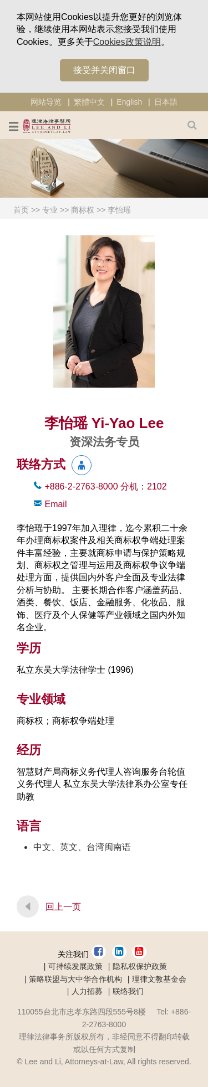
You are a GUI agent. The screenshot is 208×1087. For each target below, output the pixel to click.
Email (55, 504)
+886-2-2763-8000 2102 (105, 486)
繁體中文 (89, 101)
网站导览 (46, 101)
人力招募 (87, 991)
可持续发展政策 (75, 966)
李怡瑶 (119, 209)
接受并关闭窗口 (104, 70)
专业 (50, 209)
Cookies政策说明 (127, 42)
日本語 (165, 101)
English (129, 101)
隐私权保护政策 (140, 966)
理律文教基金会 (159, 979)
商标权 (82, 209)
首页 (21, 209)
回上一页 (63, 906)
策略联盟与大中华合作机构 (75, 979)
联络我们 (128, 991)
